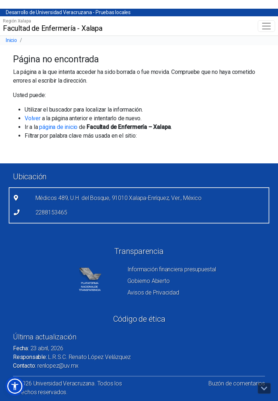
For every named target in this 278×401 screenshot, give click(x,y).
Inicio (11, 40)
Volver (33, 118)
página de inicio (58, 127)
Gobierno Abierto (148, 280)
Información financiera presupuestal (171, 269)
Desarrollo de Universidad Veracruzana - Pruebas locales (68, 12)
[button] (14, 386)
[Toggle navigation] (266, 26)
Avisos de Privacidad (153, 292)
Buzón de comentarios (236, 383)
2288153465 (51, 212)
